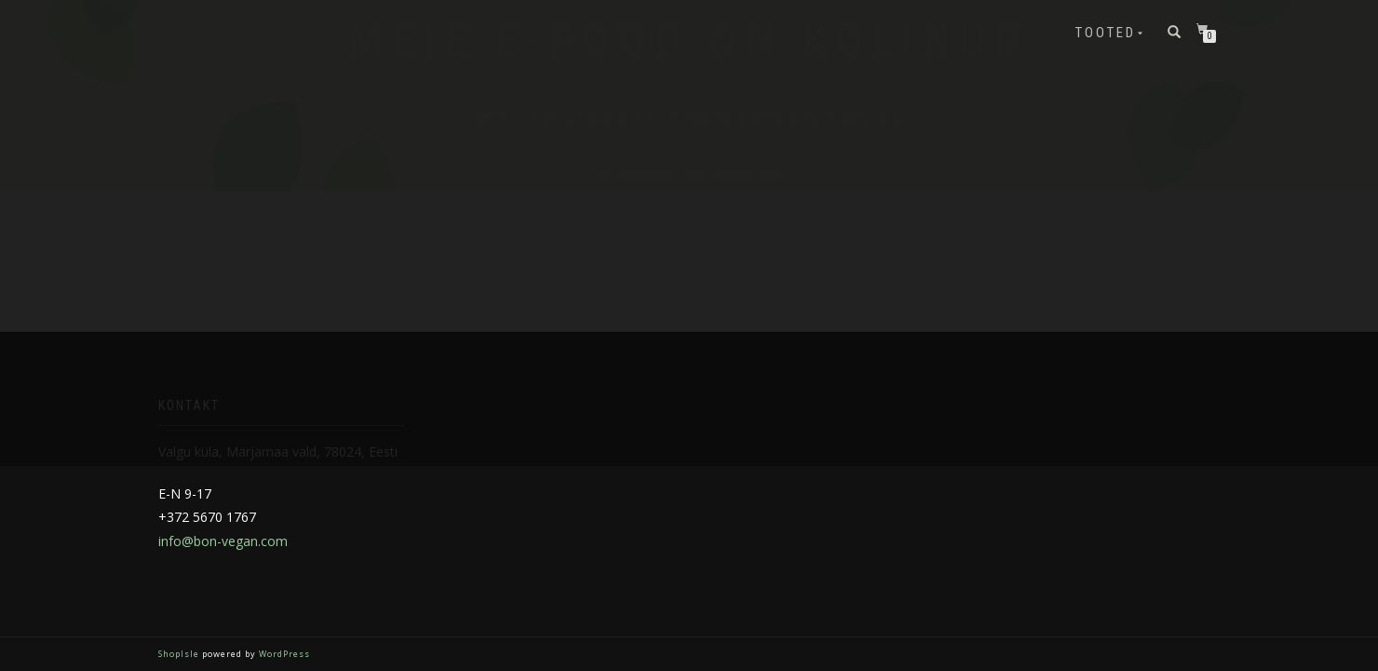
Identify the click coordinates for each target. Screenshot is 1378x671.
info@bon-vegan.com (223, 541)
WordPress (283, 654)
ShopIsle (180, 654)
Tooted (1105, 32)
